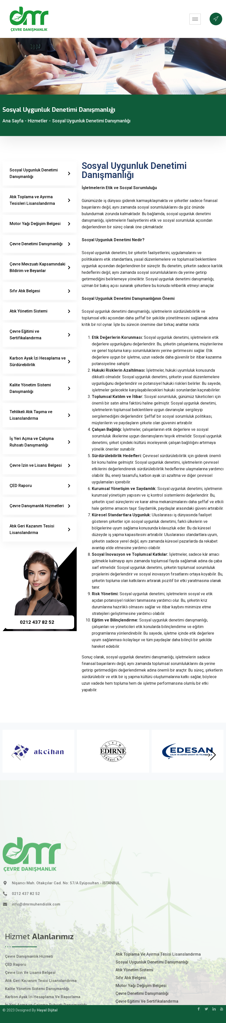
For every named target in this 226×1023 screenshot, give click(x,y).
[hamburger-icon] (195, 19)
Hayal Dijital (47, 1002)
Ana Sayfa (13, 120)
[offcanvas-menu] (216, 19)
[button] (210, 755)
